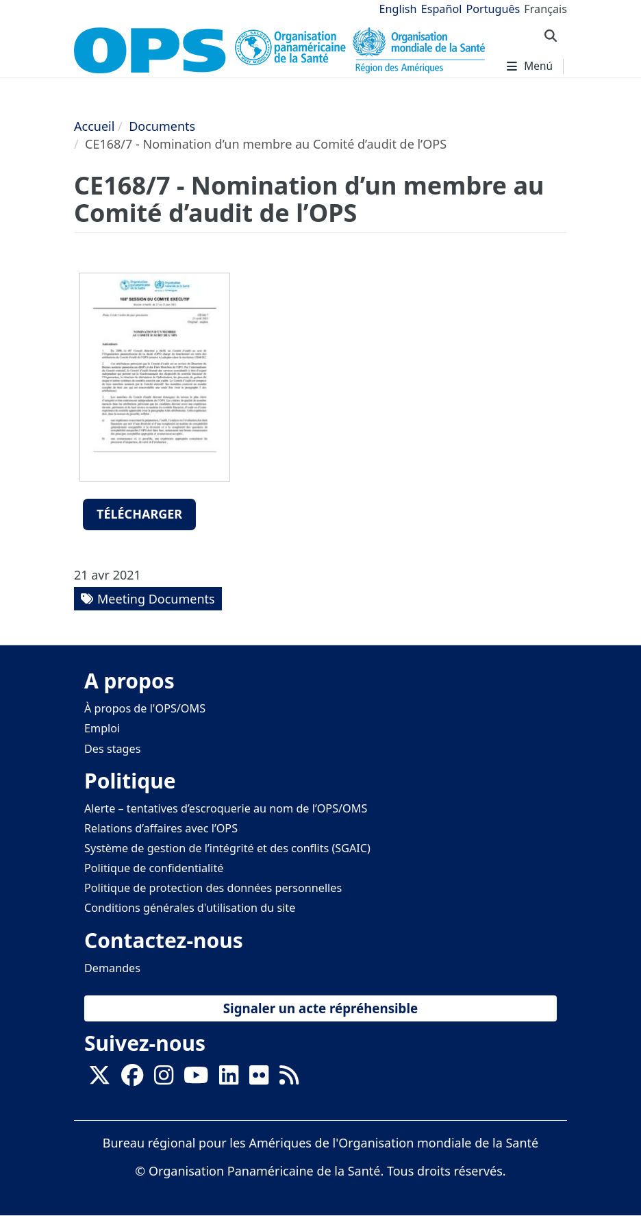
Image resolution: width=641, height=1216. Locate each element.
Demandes (112, 968)
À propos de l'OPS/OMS (144, 708)
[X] (99, 1079)
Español (441, 8)
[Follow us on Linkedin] (228, 1079)
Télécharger (139, 514)
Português (493, 8)
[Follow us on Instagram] (163, 1079)
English (398, 8)
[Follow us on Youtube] (196, 1079)
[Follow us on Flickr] (258, 1079)
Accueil (94, 126)
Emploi (102, 728)
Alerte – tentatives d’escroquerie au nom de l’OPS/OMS (225, 808)
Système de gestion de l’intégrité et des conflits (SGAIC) (227, 848)
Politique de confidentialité (153, 868)
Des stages (112, 748)
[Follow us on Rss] (289, 1079)
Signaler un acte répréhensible (320, 1008)
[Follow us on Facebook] (132, 1079)
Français (545, 8)
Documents (162, 126)
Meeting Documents (156, 599)
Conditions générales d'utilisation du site (189, 907)
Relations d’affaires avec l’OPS (161, 828)
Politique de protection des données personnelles (213, 887)
